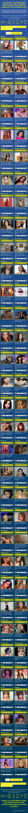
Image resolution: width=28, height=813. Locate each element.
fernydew (3, 754)
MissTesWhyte (18, 238)
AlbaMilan (17, 215)
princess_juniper (5, 463)
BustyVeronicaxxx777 (20, 463)
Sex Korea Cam (13, 22)
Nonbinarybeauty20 (19, 328)
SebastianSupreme (19, 81)
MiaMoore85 (4, 575)
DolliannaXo (18, 552)
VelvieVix (3, 687)
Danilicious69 (4, 104)
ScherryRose (18, 440)
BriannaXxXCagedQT (6, 283)
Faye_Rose (17, 530)
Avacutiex (17, 104)
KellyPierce (17, 754)
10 (1, 29)
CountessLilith (18, 306)
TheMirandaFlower (5, 732)
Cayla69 (17, 485)
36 (9, 29)
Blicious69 (3, 440)
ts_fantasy (3, 126)
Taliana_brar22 (4, 193)
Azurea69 (17, 575)
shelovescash (4, 530)
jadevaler (3, 418)
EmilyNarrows (18, 665)
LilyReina (17, 283)
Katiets (2, 665)
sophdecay (17, 508)
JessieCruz (3, 58)
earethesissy (4, 485)
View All (3, 26)
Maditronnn (17, 126)
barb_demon (18, 395)
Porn (6, 21)
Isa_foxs (3, 306)
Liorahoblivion (4, 395)
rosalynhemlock (5, 643)
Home (8, 33)
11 (4, 29)
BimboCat (17, 350)
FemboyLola (4, 261)
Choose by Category (16, 33)
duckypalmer (18, 710)
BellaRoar (3, 36)
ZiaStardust (17, 418)
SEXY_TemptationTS (20, 58)
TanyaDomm (4, 148)
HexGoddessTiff (5, 552)
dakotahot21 (4, 373)
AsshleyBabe (18, 620)
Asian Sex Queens (17, 22)
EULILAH (3, 597)
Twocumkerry (18, 732)
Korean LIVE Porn (25, 22)
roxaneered (3, 328)
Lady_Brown (18, 261)
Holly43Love (4, 508)
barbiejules (3, 81)
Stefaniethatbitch (19, 643)
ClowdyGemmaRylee (6, 171)
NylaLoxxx (3, 710)
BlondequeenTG (5, 238)
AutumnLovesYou (19, 193)
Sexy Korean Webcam (9, 22)
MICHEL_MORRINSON (20, 148)
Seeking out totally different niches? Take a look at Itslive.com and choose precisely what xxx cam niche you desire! (14, 803)
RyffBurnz (17, 687)
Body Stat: (7, 38)
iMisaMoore (17, 171)
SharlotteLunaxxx (5, 350)
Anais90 (17, 597)
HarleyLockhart (4, 620)
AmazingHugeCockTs (20, 36)
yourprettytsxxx (4, 215)
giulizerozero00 (18, 373)
